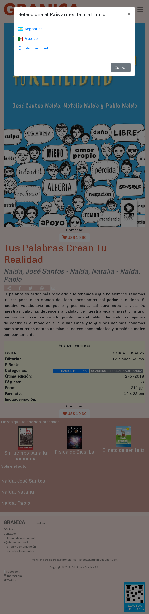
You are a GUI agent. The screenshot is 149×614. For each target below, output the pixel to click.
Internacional (33, 48)
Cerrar (121, 67)
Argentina (30, 29)
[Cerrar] (129, 14)
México (28, 38)
